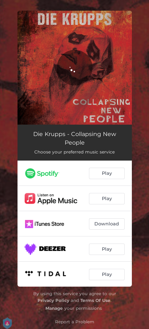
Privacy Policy (53, 300)
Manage (54, 308)
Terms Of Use (95, 300)
